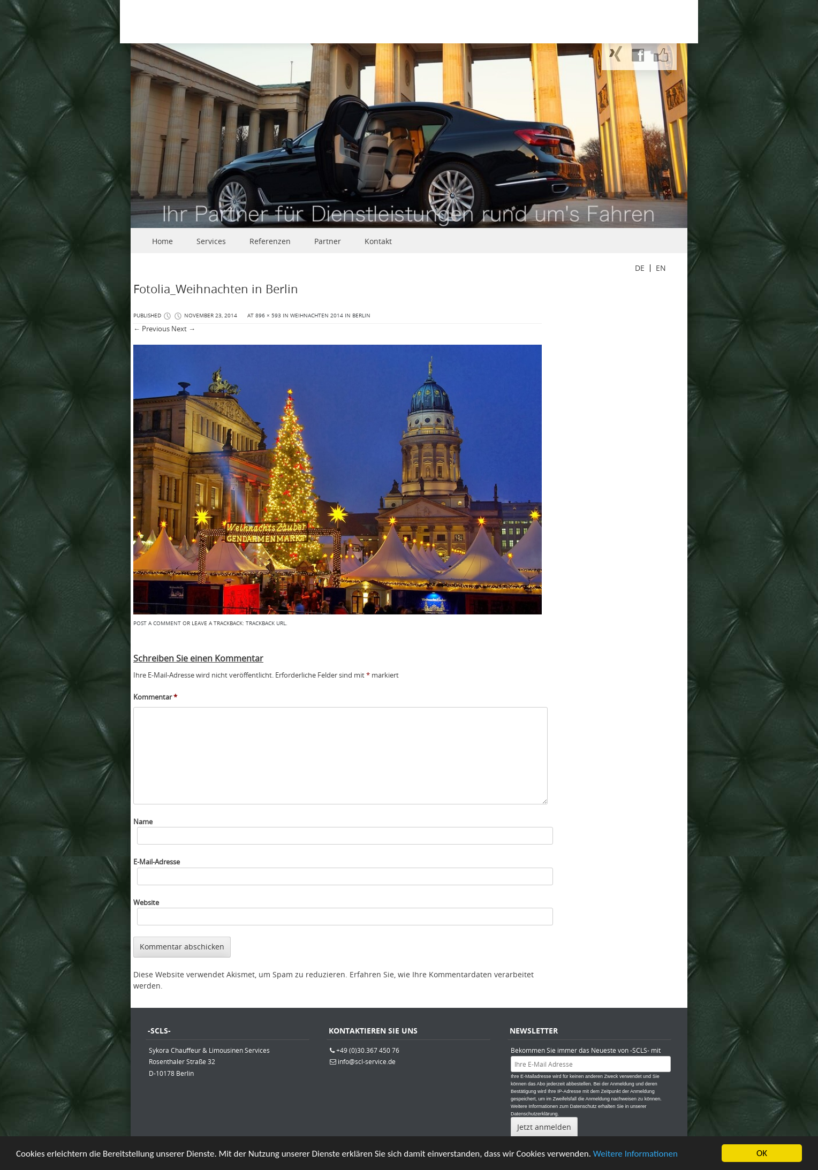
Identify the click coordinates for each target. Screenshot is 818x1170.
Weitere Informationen (635, 1158)
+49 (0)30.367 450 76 (367, 1050)
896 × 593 (268, 315)
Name (143, 821)
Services (211, 241)
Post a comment (157, 623)
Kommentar (155, 697)
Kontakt (378, 241)
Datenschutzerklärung (534, 1113)
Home (162, 241)
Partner (327, 241)
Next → (183, 328)
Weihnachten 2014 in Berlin (330, 315)
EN (661, 268)
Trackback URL (266, 623)
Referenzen (270, 241)
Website (146, 902)
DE (640, 268)
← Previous (151, 328)
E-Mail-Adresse (156, 862)
